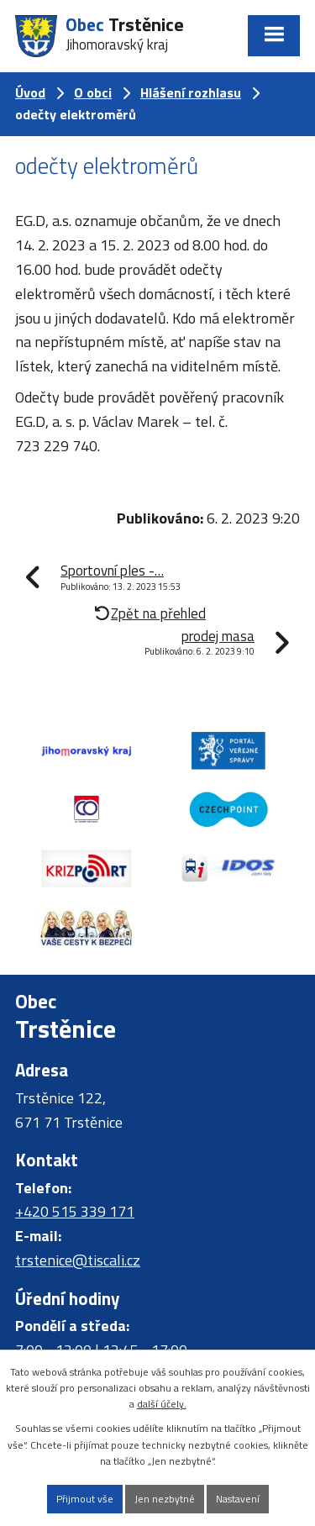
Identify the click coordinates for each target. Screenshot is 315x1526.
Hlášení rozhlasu (190, 92)
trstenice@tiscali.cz (77, 1260)
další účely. (161, 1404)
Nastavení (238, 1499)
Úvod (30, 92)
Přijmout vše (84, 1499)
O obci (93, 92)
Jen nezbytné (164, 1499)
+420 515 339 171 (74, 1211)
